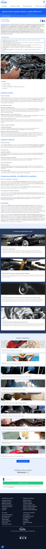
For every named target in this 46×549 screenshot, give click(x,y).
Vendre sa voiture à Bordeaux (30, 509)
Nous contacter (5, 517)
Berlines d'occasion (6, 503)
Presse (4, 514)
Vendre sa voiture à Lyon (29, 508)
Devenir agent (5, 519)
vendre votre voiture (9, 221)
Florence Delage (6, 21)
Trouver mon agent (27, 503)
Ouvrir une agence (6, 521)
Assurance (4, 508)
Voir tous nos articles (23, 461)
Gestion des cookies (7, 524)
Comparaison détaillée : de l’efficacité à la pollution (13, 86)
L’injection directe (5, 24)
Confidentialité (31, 531)
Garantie (4, 509)
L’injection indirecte (6, 85)
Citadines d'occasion (7, 501)
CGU (7, 522)
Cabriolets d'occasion (7, 506)
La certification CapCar (28, 516)
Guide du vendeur (27, 500)
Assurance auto (26, 517)
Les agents (25, 519)
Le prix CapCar (26, 514)
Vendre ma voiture (27, 501)
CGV (3, 522)
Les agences (26, 521)
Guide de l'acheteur (6, 500)
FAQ (24, 524)
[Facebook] (20, 538)
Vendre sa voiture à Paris (29, 505)
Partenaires (10, 514)
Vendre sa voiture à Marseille (30, 506)
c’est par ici (11, 487)
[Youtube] (23, 538)
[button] (2, 547)
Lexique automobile (27, 522)
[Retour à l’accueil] (4, 2)
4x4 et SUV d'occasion (7, 505)
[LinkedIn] (25, 538)
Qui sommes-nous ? (6, 516)
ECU (2, 101)
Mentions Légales (23, 531)
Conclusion (4, 88)
